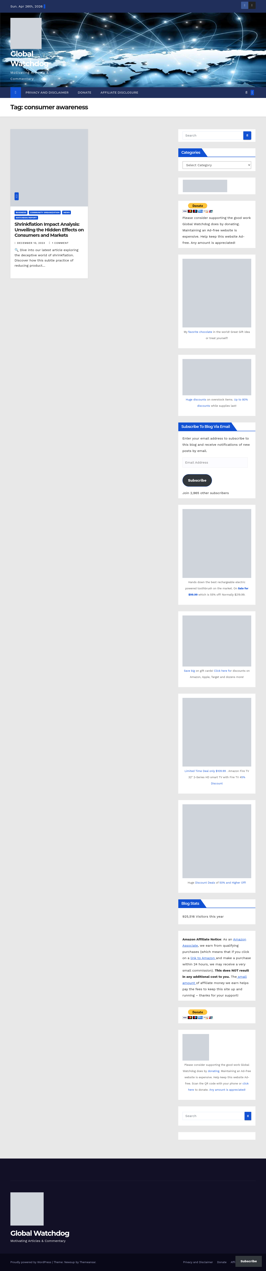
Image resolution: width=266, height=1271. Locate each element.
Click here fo (222, 670)
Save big (189, 670)
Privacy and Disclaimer (47, 92)
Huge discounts (196, 399)
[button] (246, 92)
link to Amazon (203, 958)
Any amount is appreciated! (227, 1089)
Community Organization (44, 212)
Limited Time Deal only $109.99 (205, 771)
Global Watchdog (39, 1233)
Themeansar (88, 1262)
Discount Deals (205, 882)
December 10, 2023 (31, 243)
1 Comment (60, 243)
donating (213, 1071)
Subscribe (197, 480)
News (66, 212)
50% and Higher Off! (232, 882)
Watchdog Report (26, 217)
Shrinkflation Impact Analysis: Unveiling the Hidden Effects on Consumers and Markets (49, 229)
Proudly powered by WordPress (31, 1262)
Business (21, 212)
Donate (84, 92)
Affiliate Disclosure (119, 92)
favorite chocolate (200, 331)
